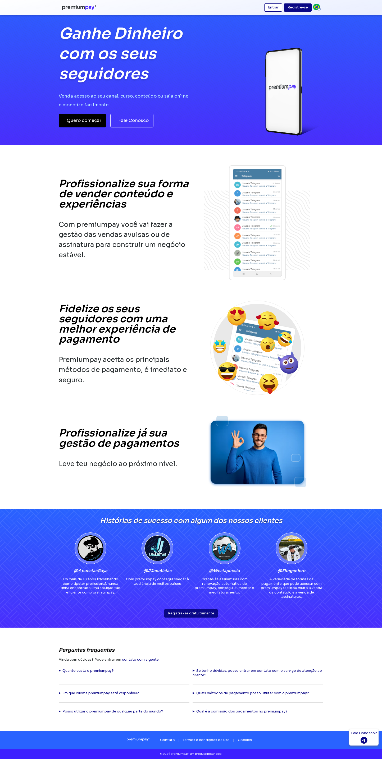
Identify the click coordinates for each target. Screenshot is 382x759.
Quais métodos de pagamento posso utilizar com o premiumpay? (252, 693)
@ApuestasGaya (90, 570)
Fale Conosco (133, 120)
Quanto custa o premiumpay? (88, 671)
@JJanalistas (157, 570)
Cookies (245, 740)
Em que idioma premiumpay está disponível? (100, 693)
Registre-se (298, 7)
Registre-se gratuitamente (191, 613)
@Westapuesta (224, 570)
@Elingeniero (291, 570)
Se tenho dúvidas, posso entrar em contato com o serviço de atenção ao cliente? (257, 673)
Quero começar (84, 120)
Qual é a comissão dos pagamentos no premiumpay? (242, 711)
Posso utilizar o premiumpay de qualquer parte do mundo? (112, 711)
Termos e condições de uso (206, 740)
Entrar (273, 7)
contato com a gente (140, 659)
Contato (167, 740)
